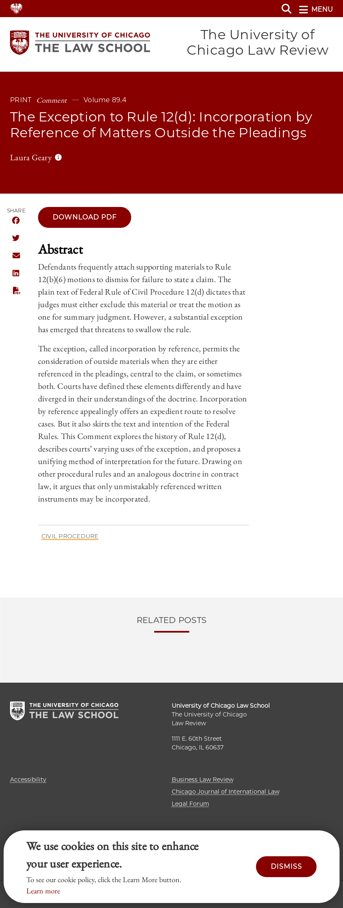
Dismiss (286, 866)
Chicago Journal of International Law (225, 791)
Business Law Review (203, 779)
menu (316, 10)
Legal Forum (190, 803)
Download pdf (85, 217)
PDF (16, 291)
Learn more (43, 890)
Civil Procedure (70, 536)
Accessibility (28, 779)
